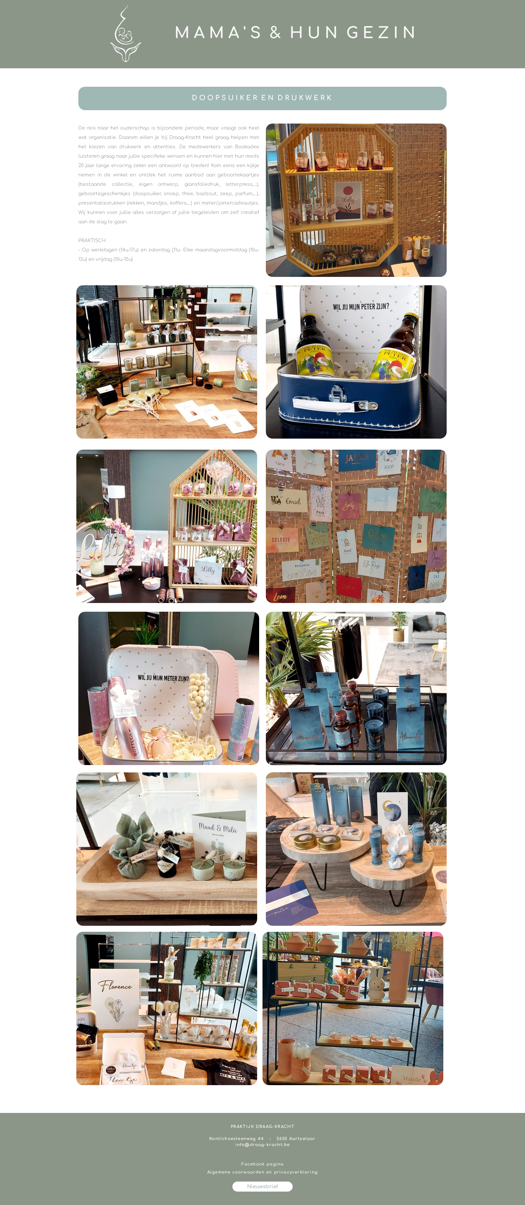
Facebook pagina (262, 1164)
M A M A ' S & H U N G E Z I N (294, 33)
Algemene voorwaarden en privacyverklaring (262, 1172)
